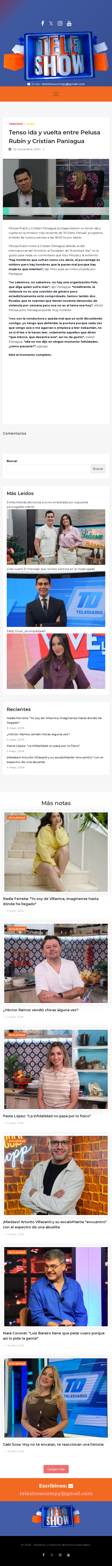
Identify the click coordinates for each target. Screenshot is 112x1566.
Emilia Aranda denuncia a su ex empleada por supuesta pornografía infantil (56, 532)
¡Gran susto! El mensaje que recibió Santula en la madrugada (56, 597)
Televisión (16, 124)
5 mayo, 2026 (15, 1016)
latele (30, 124)
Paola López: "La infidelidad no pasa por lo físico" (43, 746)
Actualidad (17, 817)
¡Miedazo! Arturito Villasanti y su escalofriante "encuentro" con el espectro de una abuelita (55, 760)
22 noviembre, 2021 (26, 149)
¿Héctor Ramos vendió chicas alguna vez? (38, 734)
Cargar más (56, 1469)
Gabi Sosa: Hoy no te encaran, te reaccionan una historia (53, 1444)
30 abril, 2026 (15, 1345)
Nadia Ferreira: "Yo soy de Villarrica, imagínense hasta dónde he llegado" (54, 720)
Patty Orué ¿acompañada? (56, 659)
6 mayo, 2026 (15, 910)
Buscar (12, 461)
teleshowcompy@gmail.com (63, 84)
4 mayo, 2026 (15, 1234)
